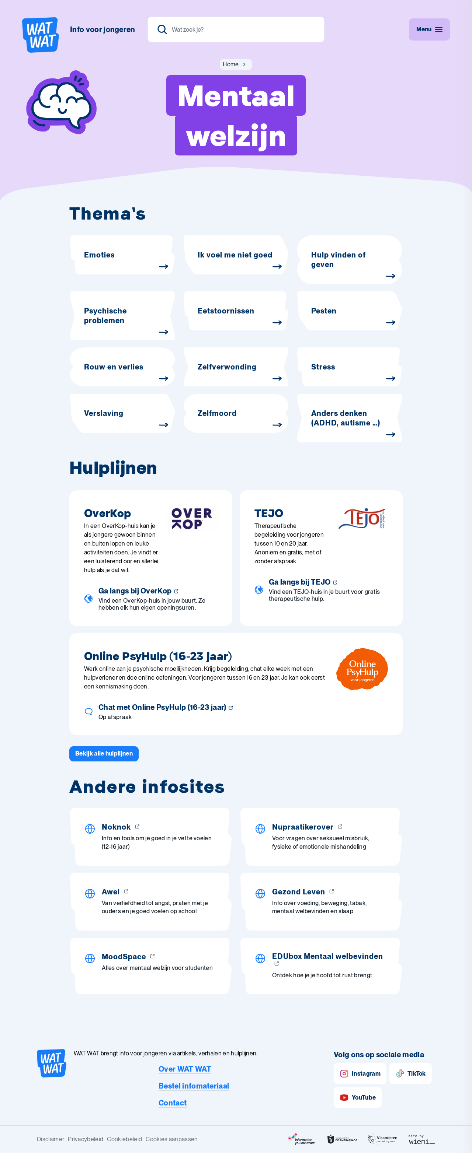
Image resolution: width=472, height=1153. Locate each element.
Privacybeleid (85, 1139)
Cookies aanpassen (172, 1139)
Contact (173, 1102)
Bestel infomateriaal (194, 1086)
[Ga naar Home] (231, 64)
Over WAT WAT (185, 1069)
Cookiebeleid (124, 1139)
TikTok (410, 1073)
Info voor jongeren (102, 29)
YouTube (358, 1097)
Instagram (360, 1073)
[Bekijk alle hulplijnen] (104, 753)
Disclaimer (50, 1139)
